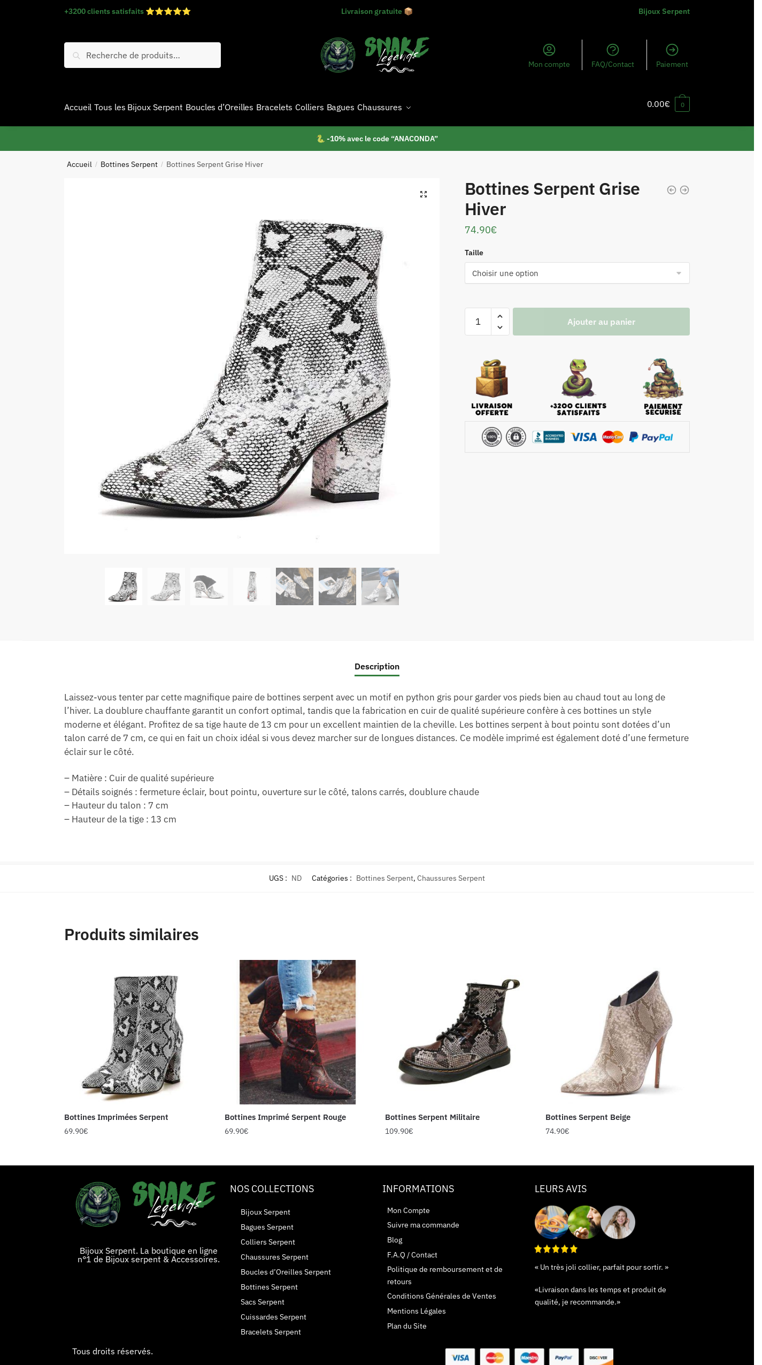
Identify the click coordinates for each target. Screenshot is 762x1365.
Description (377, 659)
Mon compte (549, 55)
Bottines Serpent (129, 158)
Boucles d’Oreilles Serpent (286, 1265)
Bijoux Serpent (664, 11)
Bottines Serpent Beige (587, 1110)
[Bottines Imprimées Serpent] (136, 1026)
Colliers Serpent (268, 1235)
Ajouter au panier (601, 315)
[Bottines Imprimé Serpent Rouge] (297, 1026)
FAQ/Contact (612, 55)
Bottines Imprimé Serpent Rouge (285, 1110)
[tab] (377, 651)
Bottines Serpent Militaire (432, 1110)
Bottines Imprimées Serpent (116, 1110)
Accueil (79, 158)
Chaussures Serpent (451, 871)
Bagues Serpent (267, 1220)
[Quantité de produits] (478, 315)
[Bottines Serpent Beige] (617, 1026)
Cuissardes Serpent (273, 1310)
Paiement (672, 55)
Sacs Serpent (262, 1295)
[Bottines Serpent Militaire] (457, 1026)
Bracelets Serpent (271, 1325)
